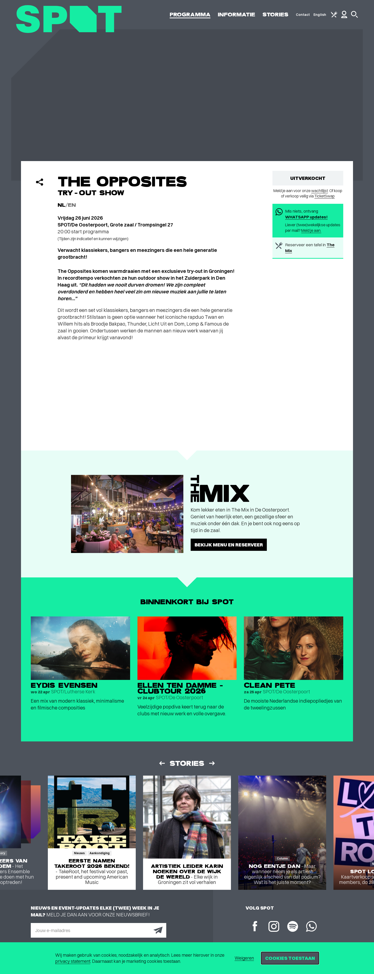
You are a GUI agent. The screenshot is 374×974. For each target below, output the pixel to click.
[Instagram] (273, 927)
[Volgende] (212, 763)
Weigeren (244, 958)
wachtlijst (319, 190)
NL (61, 205)
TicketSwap (324, 196)
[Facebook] (255, 926)
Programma (190, 14)
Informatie (236, 14)
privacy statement (72, 961)
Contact (303, 14)
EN (72, 205)
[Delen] (39, 182)
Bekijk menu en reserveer (229, 545)
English (319, 14)
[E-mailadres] (98, 930)
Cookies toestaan (290, 958)
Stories (275, 14)
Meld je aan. (311, 230)
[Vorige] (161, 763)
